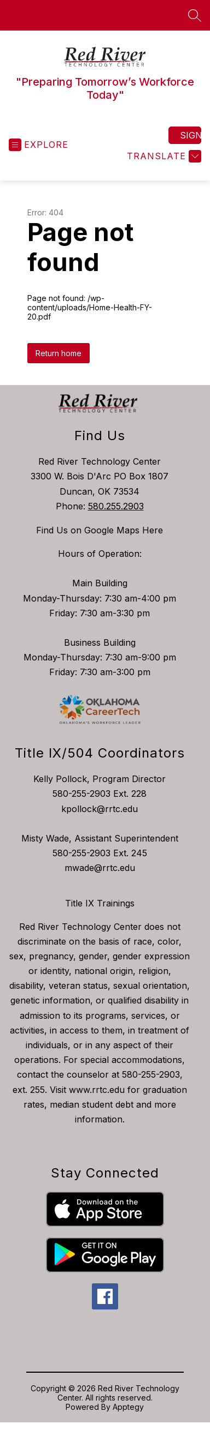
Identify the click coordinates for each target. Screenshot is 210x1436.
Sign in (190, 135)
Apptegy (128, 1406)
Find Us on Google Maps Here (99, 530)
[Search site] (194, 15)
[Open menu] (38, 145)
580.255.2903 (116, 506)
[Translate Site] (162, 156)
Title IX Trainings (100, 903)
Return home (58, 353)
